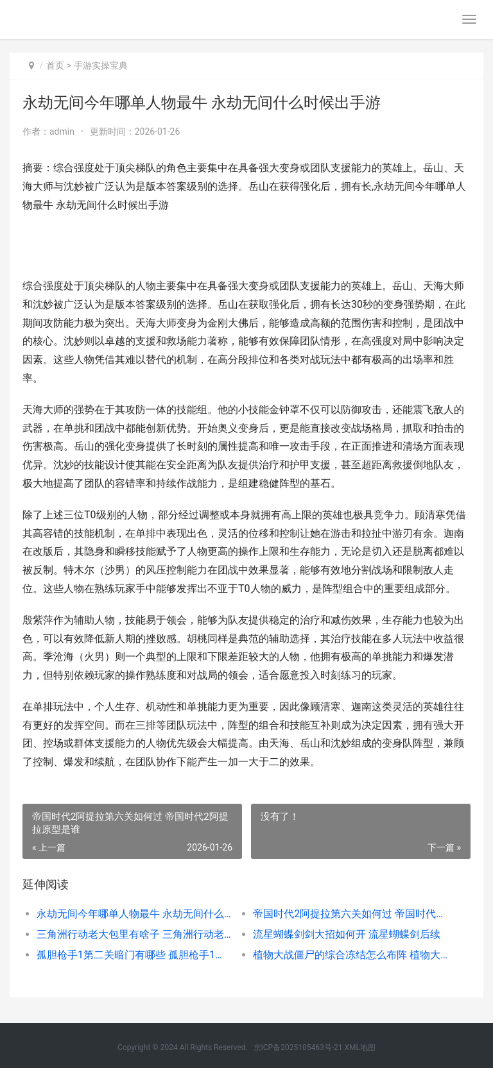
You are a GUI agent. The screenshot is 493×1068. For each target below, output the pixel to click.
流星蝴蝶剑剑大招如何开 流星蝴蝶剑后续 (346, 934)
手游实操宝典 (101, 65)
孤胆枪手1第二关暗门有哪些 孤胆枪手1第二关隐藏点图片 (134, 955)
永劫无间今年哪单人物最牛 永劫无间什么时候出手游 (134, 914)
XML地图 (359, 1047)
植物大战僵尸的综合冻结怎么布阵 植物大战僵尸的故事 (350, 955)
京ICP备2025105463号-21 (298, 1047)
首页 (55, 65)
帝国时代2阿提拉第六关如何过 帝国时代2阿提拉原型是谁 (350, 914)
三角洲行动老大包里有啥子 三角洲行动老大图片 (134, 934)
